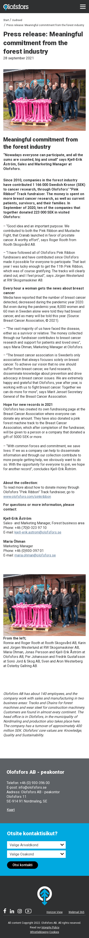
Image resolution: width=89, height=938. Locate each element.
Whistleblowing (39, 932)
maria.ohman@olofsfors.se (35, 555)
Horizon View (55, 912)
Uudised (17, 20)
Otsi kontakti (23, 865)
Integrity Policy (50, 927)
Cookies (54, 932)
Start (6, 20)
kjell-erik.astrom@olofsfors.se (38, 532)
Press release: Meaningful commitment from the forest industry (45, 25)
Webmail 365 (76, 912)
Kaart (11, 810)
